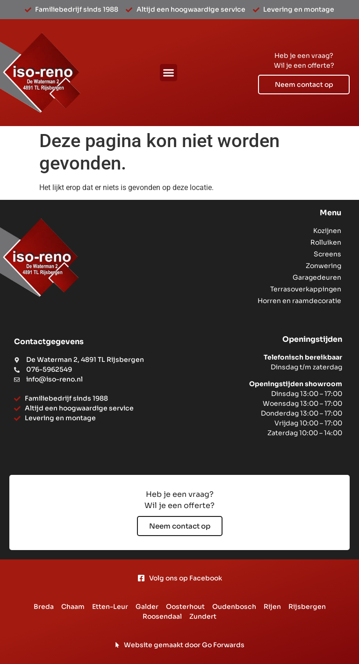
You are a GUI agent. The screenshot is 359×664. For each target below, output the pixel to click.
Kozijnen (327, 230)
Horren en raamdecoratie (299, 301)
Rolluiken (325, 242)
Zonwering (323, 265)
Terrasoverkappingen (305, 289)
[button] (169, 73)
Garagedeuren (317, 277)
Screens (327, 254)
